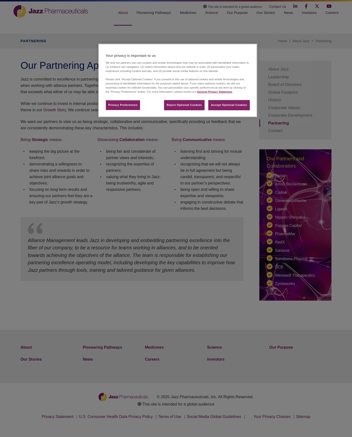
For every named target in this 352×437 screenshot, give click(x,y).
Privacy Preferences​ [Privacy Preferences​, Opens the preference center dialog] (123, 104)
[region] (177, 80)
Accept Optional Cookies (229, 104)
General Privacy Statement (214, 91)
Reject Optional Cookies (184, 104)
